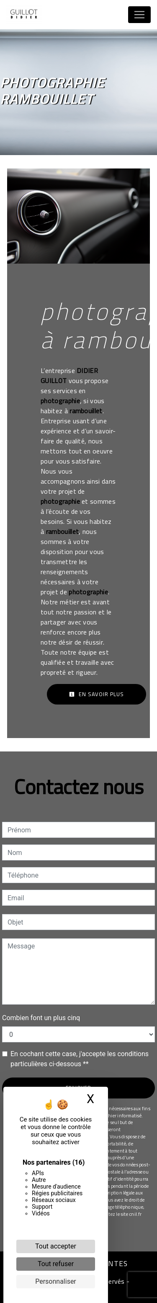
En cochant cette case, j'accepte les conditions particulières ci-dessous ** (79, 1059)
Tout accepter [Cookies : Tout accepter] (55, 1246)
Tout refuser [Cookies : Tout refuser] (56, 1264)
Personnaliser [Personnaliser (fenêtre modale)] (55, 1281)
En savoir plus (96, 694)
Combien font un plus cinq (41, 1018)
